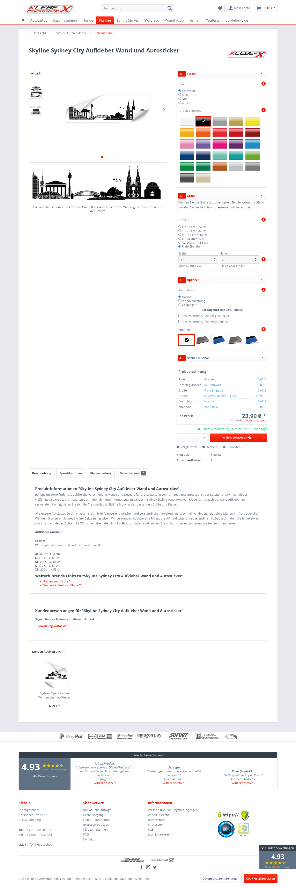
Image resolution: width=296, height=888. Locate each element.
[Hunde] (88, 20)
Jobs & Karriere (158, 834)
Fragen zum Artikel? (55, 581)
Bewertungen (133, 473)
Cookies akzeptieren (260, 878)
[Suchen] (169, 8)
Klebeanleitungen (95, 829)
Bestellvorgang (93, 815)
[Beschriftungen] (65, 20)
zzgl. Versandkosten (254, 420)
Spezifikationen (71, 473)
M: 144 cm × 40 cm (195, 235)
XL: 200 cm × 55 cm (195, 242)
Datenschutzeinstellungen (220, 878)
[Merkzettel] (220, 8)
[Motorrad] (151, 20)
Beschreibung (41, 473)
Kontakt (88, 839)
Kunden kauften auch (47, 651)
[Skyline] (105, 20)
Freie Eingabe (191, 246)
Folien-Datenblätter (96, 820)
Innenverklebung (193, 301)
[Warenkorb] (266, 8)
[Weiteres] (213, 20)
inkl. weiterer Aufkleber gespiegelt (205, 316)
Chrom (186, 103)
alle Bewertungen (44, 776)
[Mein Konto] (239, 8)
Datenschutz (156, 820)
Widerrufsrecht (158, 815)
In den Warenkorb (243, 437)
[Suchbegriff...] (138, 8)
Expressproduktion (96, 824)
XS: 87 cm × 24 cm (194, 227)
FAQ (86, 834)
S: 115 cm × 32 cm (194, 231)
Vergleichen (187, 447)
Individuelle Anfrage (97, 810)
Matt (185, 95)
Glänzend (188, 91)
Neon (185, 99)
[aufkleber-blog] (237, 20)
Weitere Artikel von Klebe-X (60, 585)
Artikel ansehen (105, 783)
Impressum (156, 824)
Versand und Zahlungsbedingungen (173, 810)
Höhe (239, 257)
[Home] (23, 20)
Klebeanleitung (100, 473)
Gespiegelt (189, 305)
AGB (151, 829)
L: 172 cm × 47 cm (194, 239)
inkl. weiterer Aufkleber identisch (205, 322)
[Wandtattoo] (174, 20)
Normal (187, 297)
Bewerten (232, 447)
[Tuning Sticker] (127, 20)
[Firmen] (195, 20)
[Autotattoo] (39, 20)
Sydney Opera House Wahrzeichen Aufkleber (54, 695)
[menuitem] (138, 8)
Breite (198, 257)
